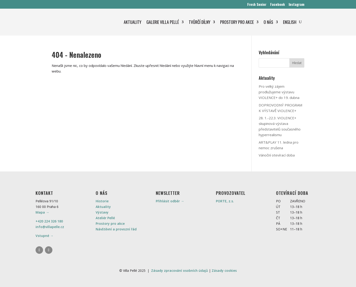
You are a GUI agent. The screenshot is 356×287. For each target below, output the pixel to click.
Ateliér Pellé (105, 218)
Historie (102, 201)
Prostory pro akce (110, 223)
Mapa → (42, 212)
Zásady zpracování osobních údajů (179, 270)
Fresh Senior (256, 4)
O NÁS (268, 22)
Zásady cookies (224, 270)
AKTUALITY (132, 22)
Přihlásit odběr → (170, 201)
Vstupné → (44, 235)
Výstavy (102, 212)
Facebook (277, 4)
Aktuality (103, 206)
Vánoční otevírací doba (277, 155)
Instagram (296, 4)
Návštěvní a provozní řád (116, 229)
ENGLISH (289, 22)
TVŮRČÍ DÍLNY (199, 22)
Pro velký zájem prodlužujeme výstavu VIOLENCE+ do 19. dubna (279, 92)
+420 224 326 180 (49, 221)
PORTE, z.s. (225, 201)
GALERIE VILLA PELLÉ (162, 22)
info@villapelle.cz (50, 227)
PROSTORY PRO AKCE (237, 22)
